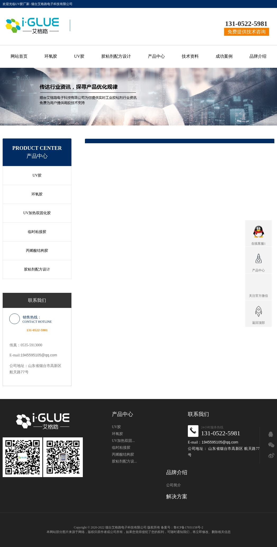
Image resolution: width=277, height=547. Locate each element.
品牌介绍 (257, 56)
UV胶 (79, 56)
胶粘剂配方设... (124, 461)
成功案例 (224, 56)
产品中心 (156, 56)
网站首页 (19, 56)
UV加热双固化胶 (37, 213)
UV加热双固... (123, 441)
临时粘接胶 (37, 232)
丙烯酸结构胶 (37, 251)
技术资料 (190, 56)
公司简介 (173, 485)
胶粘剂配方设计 (116, 56)
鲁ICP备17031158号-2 (188, 527)
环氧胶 (50, 56)
